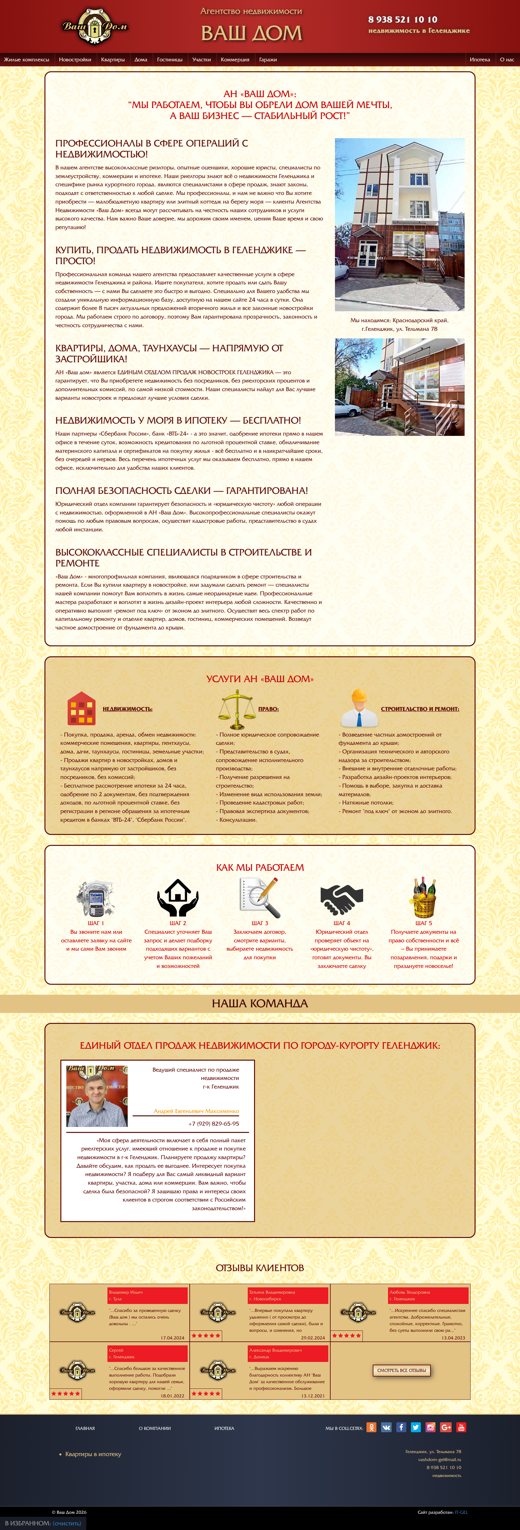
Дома (141, 60)
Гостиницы (169, 60)
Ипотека (480, 60)
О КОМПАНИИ (155, 1428)
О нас (507, 60)
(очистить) (67, 1523)
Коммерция (235, 60)
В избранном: (29, 1523)
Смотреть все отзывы (401, 1370)
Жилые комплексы (26, 60)
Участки (201, 60)
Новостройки (75, 60)
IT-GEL (461, 1512)
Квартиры (113, 60)
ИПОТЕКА (224, 1428)
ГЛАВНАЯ (85, 1428)
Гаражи (268, 60)
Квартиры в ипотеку (93, 1454)
